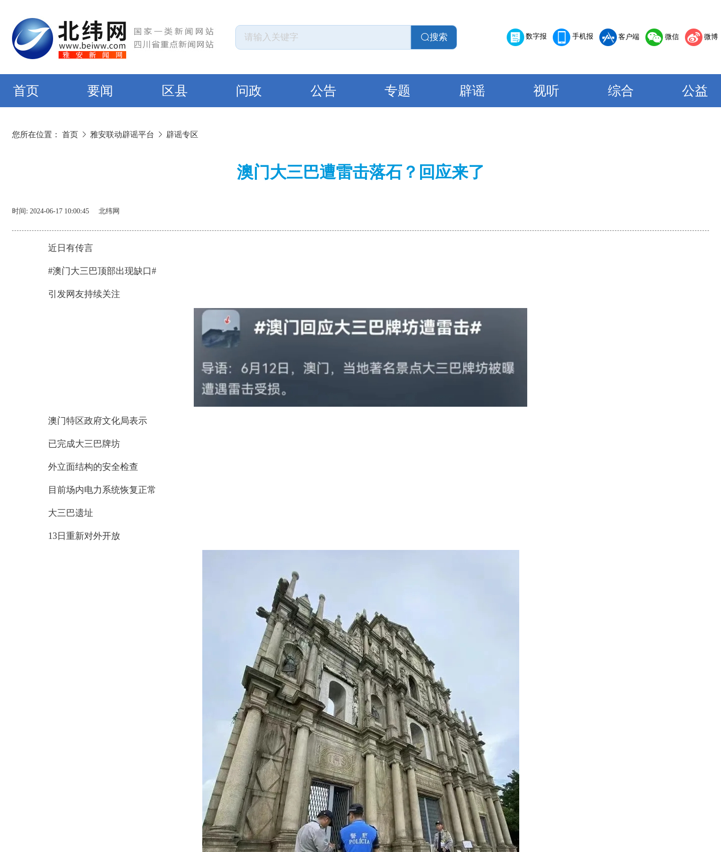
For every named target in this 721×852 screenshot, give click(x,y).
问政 (249, 91)
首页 (26, 91)
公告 (323, 91)
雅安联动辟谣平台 (122, 134)
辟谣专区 (182, 134)
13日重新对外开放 (75, 536)
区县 (175, 91)
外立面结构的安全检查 (84, 467)
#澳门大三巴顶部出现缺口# (93, 271)
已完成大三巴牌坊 (75, 444)
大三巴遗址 (61, 513)
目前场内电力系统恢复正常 (93, 490)
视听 (546, 91)
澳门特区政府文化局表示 (88, 421)
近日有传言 (61, 248)
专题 (398, 91)
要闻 (100, 91)
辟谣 (472, 91)
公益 (695, 91)
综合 (621, 91)
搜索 (434, 37)
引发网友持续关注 (75, 294)
